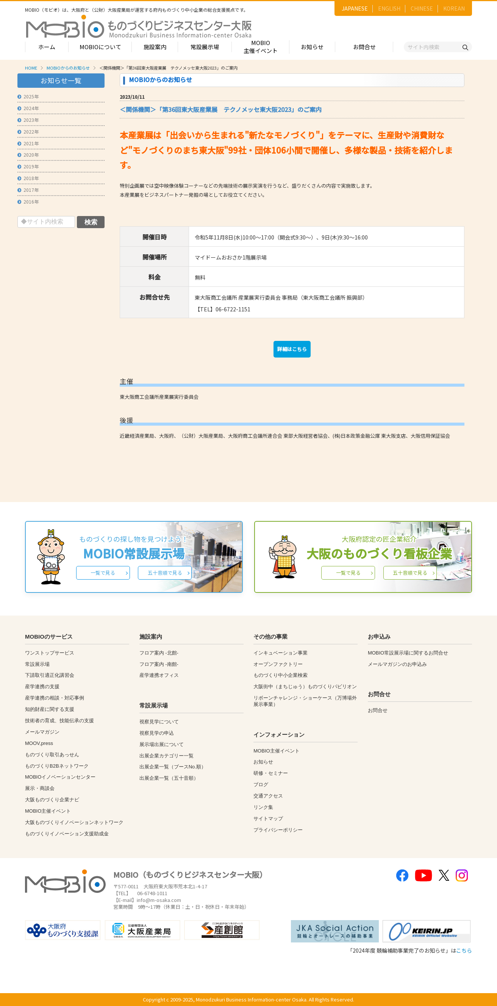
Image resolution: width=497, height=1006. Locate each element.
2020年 (28, 154)
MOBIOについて (100, 47)
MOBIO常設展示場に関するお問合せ (408, 653)
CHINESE (422, 8)
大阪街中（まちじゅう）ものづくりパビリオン (305, 686)
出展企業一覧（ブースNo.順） (172, 767)
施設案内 (155, 47)
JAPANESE (355, 8)
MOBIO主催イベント (261, 46)
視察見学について (159, 722)
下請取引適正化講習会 (49, 675)
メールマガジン (42, 732)
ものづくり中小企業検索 (280, 675)
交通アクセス (268, 796)
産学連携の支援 (42, 686)
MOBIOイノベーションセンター (60, 777)
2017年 (28, 190)
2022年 (28, 131)
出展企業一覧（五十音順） (168, 778)
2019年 (28, 166)
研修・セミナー (270, 773)
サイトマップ (268, 818)
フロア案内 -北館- (158, 653)
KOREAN (454, 8)
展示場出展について (161, 744)
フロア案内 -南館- (158, 664)
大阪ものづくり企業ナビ (52, 799)
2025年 (28, 96)
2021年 (28, 143)
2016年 (28, 201)
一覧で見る (103, 572)
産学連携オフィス (159, 675)
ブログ (260, 784)
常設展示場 (205, 47)
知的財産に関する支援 (49, 709)
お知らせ (312, 47)
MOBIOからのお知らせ (68, 68)
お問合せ (364, 47)
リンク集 (263, 807)
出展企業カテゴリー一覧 (166, 756)
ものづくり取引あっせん (52, 754)
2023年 (28, 120)
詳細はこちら (292, 349)
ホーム (46, 47)
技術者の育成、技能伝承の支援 (59, 720)
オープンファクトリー (278, 664)
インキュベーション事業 (280, 653)
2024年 (28, 108)
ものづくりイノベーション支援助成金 (67, 834)
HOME (31, 68)
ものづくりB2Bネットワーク (57, 766)
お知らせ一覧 (61, 80)
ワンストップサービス (49, 653)
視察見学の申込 (156, 733)
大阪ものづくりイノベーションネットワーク (74, 822)
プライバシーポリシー (278, 830)
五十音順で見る (165, 572)
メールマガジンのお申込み (397, 664)
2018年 (28, 178)
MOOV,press (39, 743)
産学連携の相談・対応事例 (54, 698)
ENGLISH (389, 8)
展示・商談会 (40, 788)
